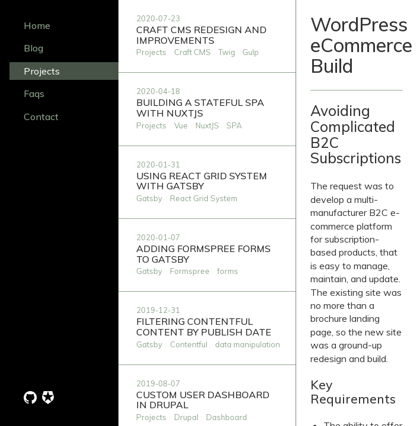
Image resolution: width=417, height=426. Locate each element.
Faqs (34, 93)
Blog (33, 48)
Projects (42, 71)
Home (37, 25)
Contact (41, 116)
